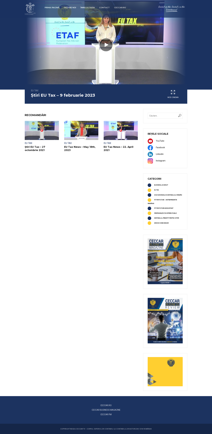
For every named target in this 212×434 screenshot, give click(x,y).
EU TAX (34, 90)
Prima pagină (52, 7)
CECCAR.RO (106, 405)
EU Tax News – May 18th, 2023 (79, 149)
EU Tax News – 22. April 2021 (118, 149)
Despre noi (70, 7)
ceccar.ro (120, 7)
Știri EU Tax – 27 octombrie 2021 (42, 149)
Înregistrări (88, 7)
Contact (104, 7)
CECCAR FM (106, 414)
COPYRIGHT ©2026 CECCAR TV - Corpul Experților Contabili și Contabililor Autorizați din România (106, 429)
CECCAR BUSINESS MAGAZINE (106, 410)
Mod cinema (173, 94)
